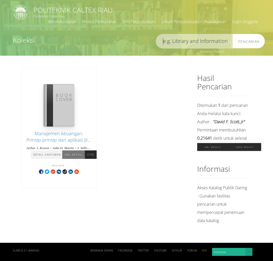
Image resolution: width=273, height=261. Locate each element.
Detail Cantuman (47, 155)
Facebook (125, 250)
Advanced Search (212, 51)
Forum (192, 250)
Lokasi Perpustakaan (179, 21)
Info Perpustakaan (139, 21)
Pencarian (248, 42)
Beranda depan (62, 21)
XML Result (213, 147)
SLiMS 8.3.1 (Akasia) (26, 250)
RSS (204, 250)
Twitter (143, 250)
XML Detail (73, 155)
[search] (194, 42)
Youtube (160, 250)
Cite (90, 155)
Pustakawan (215, 21)
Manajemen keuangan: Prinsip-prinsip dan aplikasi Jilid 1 (58, 140)
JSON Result (245, 147)
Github (177, 250)
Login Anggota (245, 21)
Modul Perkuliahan (99, 21)
